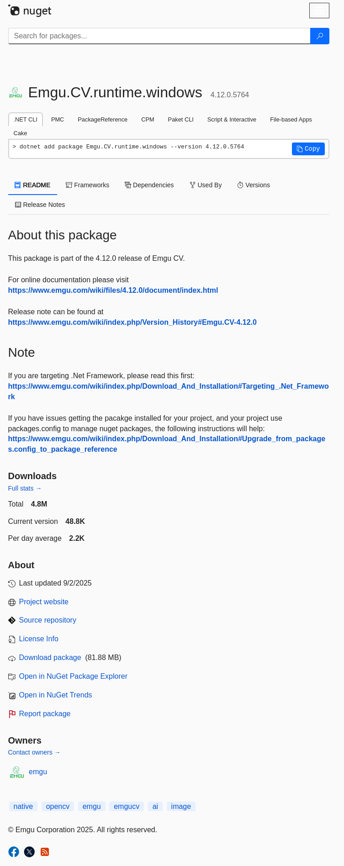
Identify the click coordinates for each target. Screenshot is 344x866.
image (181, 806)
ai (155, 806)
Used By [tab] (206, 185)
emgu (38, 772)
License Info (38, 639)
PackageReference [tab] (102, 119)
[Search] (319, 36)
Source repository (47, 620)
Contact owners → (34, 752)
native (23, 806)
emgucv (126, 806)
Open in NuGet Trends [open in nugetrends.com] (55, 695)
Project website (44, 602)
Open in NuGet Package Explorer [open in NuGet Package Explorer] (73, 676)
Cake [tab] (20, 133)
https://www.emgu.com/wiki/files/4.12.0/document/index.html (113, 290)
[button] (308, 149)
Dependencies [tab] (149, 185)
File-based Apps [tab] (291, 119)
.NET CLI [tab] (25, 119)
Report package (45, 714)
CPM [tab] (147, 119)
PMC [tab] (57, 119)
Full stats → (25, 488)
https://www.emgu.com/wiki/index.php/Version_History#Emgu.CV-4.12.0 (132, 322)
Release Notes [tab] (40, 204)
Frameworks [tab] (87, 185)
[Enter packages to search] (159, 36)
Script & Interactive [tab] (231, 119)
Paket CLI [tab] (181, 119)
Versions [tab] (253, 185)
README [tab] (33, 185)
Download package (50, 657)
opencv (58, 806)
